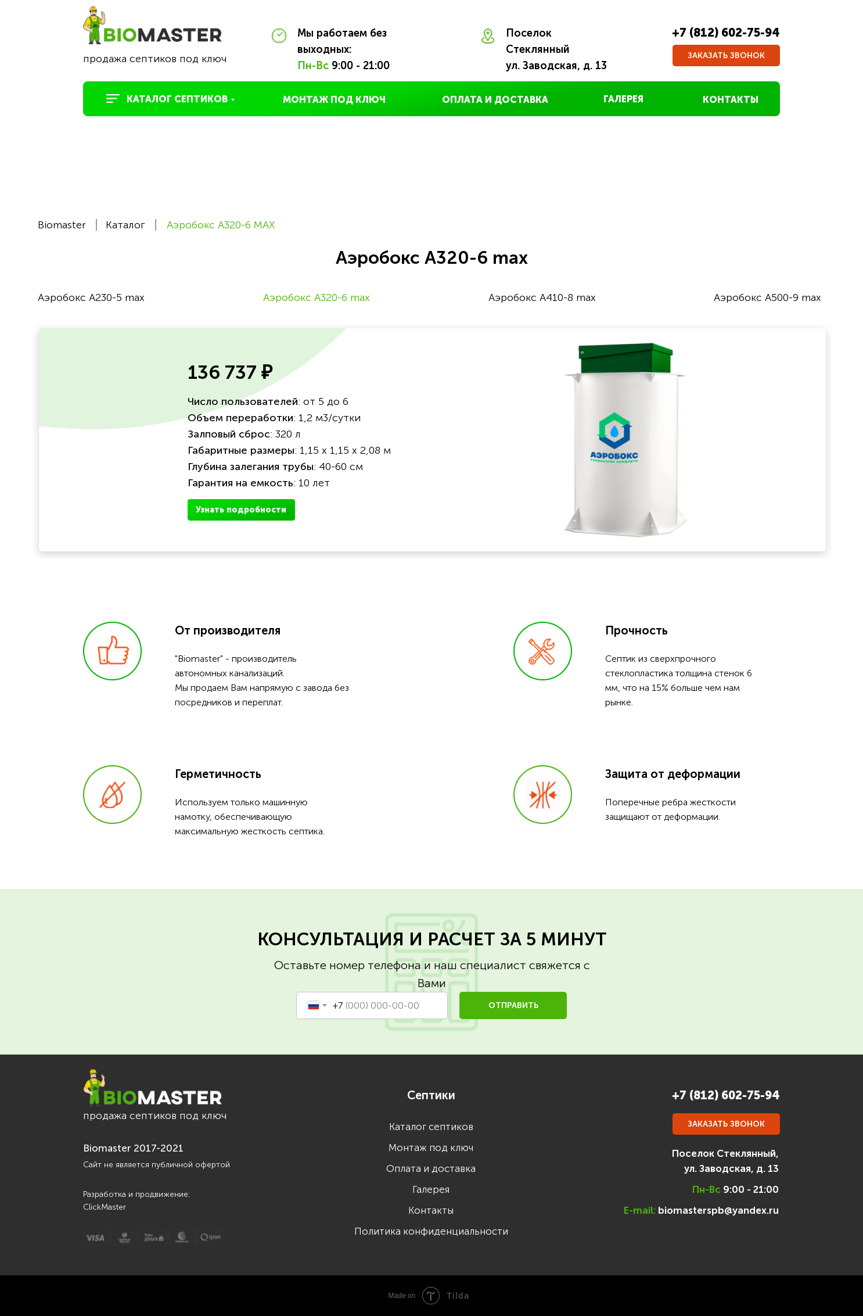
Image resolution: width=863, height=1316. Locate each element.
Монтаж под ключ (431, 1147)
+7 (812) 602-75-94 (726, 33)
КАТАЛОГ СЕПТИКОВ (177, 99)
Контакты (431, 1210)
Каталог (125, 224)
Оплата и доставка (431, 1168)
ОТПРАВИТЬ (513, 1005)
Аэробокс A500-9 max (767, 297)
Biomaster (62, 224)
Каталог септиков (431, 1126)
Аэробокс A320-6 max (316, 297)
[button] (726, 55)
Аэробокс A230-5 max (91, 297)
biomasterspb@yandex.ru (718, 1210)
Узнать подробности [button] (241, 510)
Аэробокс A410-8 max (542, 297)
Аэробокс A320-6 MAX (221, 224)
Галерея (431, 1189)
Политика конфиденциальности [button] (431, 1231)
